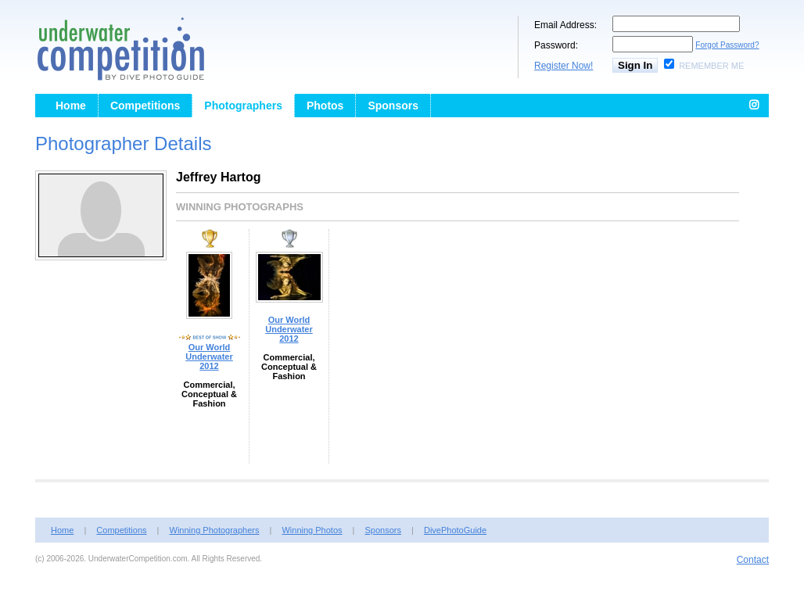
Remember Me (711, 65)
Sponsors (393, 105)
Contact (753, 559)
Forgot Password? (727, 45)
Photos (325, 105)
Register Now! (563, 65)
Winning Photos (312, 530)
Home (71, 105)
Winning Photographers (215, 530)
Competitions (145, 105)
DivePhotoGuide (455, 530)
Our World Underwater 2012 (209, 356)
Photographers (243, 105)
